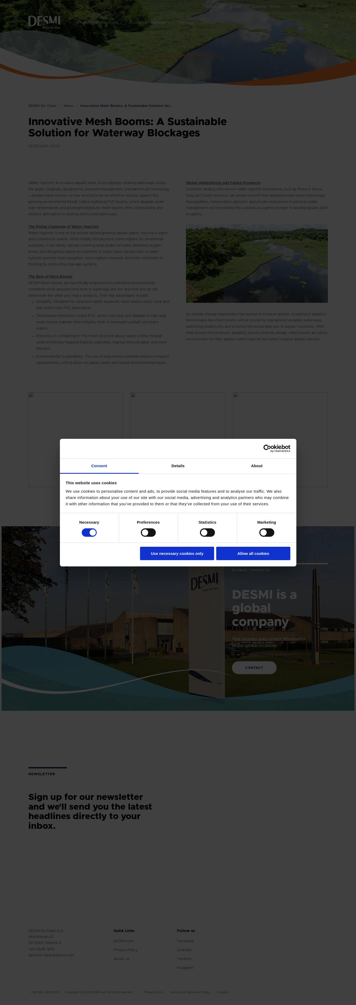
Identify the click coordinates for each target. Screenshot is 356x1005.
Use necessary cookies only (177, 553)
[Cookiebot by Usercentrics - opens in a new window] (267, 448)
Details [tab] (178, 465)
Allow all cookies (253, 553)
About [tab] (257, 465)
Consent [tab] (99, 465)
